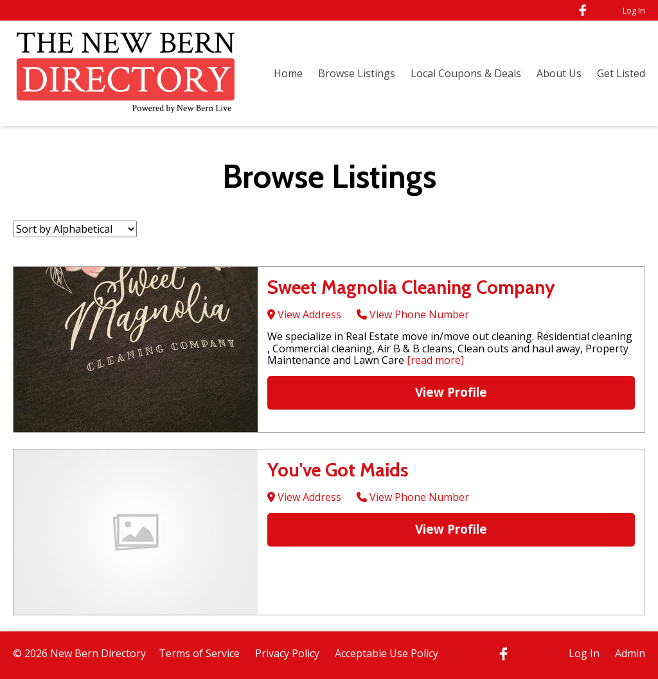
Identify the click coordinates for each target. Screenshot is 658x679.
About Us (559, 73)
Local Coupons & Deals (466, 73)
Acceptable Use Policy (386, 653)
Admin (630, 653)
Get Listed (621, 73)
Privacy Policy (287, 653)
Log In (634, 10)
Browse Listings (356, 73)
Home (288, 73)
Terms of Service (199, 653)
